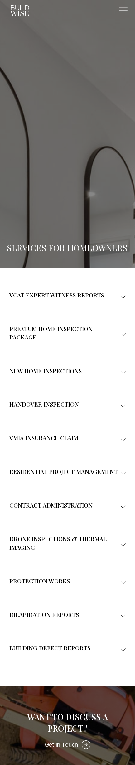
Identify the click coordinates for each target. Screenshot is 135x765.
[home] (18, 10)
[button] (123, 10)
